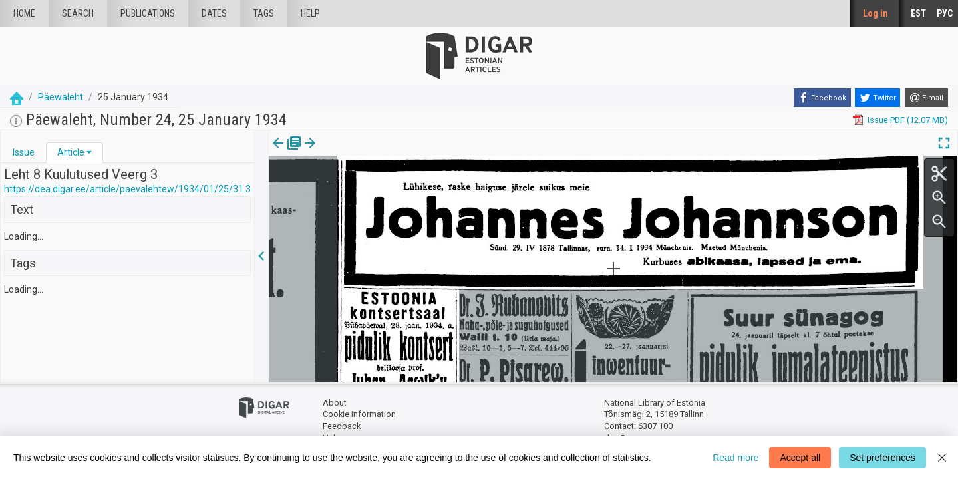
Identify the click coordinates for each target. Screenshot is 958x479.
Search (78, 13)
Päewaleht (60, 97)
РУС (945, 13)
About (335, 403)
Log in (875, 13)
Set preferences (882, 457)
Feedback (342, 426)
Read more (735, 457)
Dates (214, 13)
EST (918, 13)
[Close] (942, 457)
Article (70, 152)
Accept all (800, 457)
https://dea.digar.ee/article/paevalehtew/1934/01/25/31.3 (127, 189)
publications (147, 13)
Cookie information (359, 414)
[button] (89, 152)
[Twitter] (877, 97)
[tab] (23, 152)
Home (24, 13)
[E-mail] (926, 97)
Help (310, 13)
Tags (263, 13)
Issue (24, 152)
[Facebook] (822, 97)
